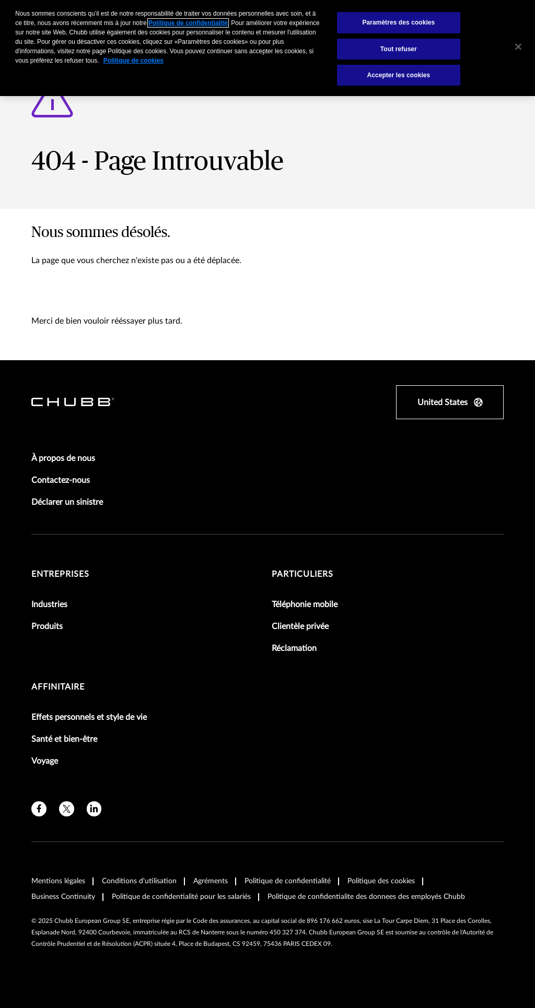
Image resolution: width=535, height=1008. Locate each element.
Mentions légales (58, 881)
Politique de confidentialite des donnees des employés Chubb (366, 896)
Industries (49, 604)
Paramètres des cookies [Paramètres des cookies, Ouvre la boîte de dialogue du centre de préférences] (398, 22)
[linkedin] (94, 808)
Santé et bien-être (64, 739)
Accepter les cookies (398, 75)
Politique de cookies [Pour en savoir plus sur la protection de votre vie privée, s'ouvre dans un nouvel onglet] (133, 60)
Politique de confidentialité (288, 881)
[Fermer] (518, 46)
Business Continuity (63, 896)
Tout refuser (398, 49)
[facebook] (38, 808)
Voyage (44, 761)
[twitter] (66, 808)
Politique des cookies (381, 881)
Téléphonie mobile (305, 604)
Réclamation (294, 648)
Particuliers (302, 574)
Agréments (210, 881)
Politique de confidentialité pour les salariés (181, 896)
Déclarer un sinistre (67, 502)
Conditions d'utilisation (139, 881)
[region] (267, 48)
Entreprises (60, 574)
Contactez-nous (60, 480)
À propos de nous (63, 458)
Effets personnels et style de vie (89, 717)
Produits (47, 626)
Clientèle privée (300, 626)
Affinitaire (58, 687)
